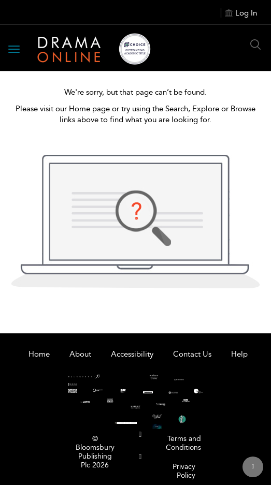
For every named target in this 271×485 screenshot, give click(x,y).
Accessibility (132, 354)
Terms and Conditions (183, 443)
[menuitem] (140, 434)
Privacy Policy (184, 471)
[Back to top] (253, 467)
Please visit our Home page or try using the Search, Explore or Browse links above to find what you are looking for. (135, 114)
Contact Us (192, 354)
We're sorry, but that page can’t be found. (135, 92)
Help (239, 354)
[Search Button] (255, 44)
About (80, 354)
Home (39, 354)
